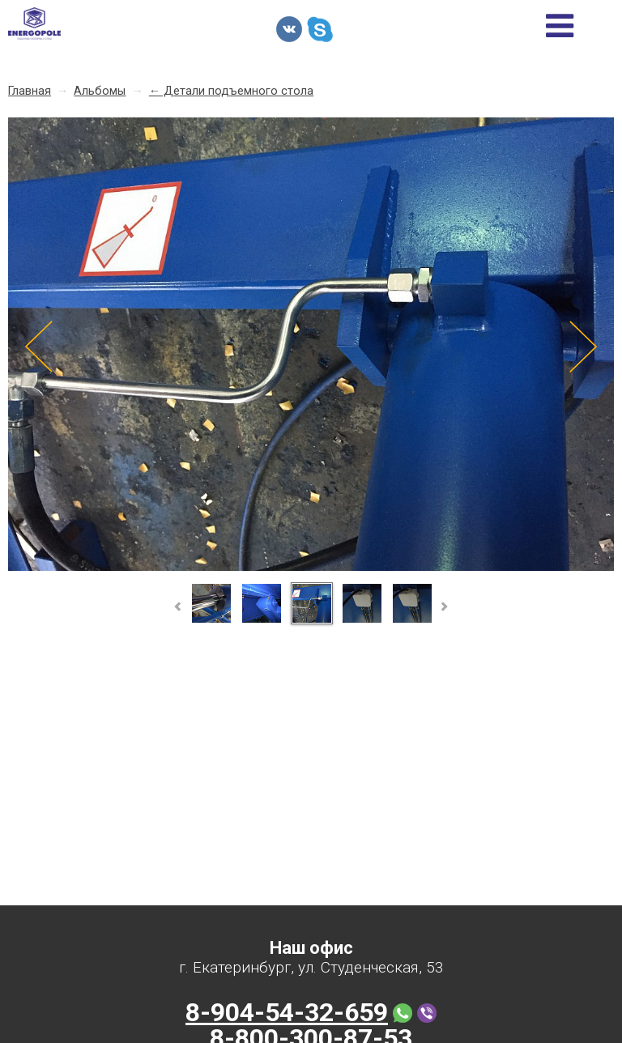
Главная (29, 91)
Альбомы (100, 91)
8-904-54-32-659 (286, 1012)
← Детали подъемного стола (231, 91)
